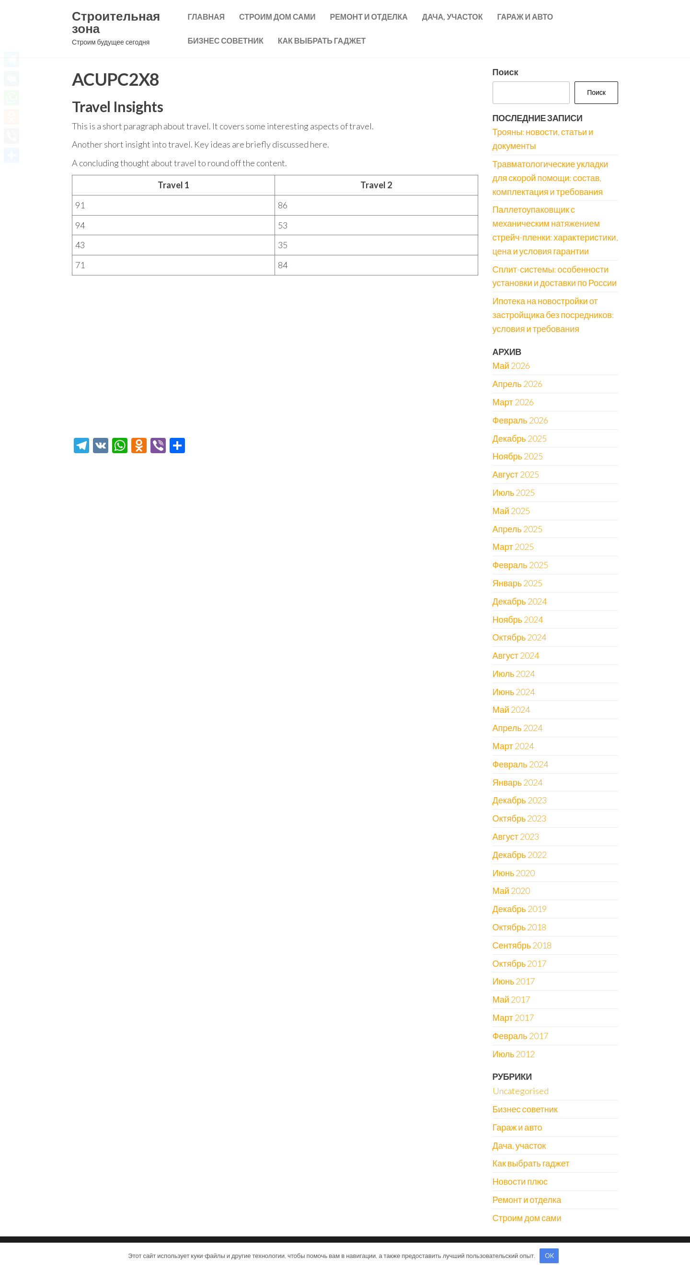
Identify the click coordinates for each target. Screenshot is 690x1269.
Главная (206, 16)
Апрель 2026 (517, 383)
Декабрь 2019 (520, 908)
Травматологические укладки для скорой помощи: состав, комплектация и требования (551, 178)
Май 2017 (511, 999)
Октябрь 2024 (520, 637)
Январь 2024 (518, 782)
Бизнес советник (225, 40)
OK (549, 1255)
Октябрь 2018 (520, 927)
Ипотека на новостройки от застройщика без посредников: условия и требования (553, 315)
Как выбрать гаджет (322, 40)
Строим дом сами (277, 16)
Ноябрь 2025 (518, 456)
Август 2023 (516, 836)
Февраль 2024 (520, 764)
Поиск (505, 72)
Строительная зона (116, 22)
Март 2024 (513, 746)
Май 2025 (511, 510)
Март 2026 (513, 402)
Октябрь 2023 (520, 818)
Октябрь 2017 (520, 963)
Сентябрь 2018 (522, 945)
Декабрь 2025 (520, 438)
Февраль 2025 (520, 565)
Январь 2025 (518, 583)
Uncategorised (521, 1091)
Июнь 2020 (514, 873)
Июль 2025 (514, 492)
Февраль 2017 (520, 1035)
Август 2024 (516, 655)
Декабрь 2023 (520, 800)
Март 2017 (513, 1017)
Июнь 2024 (514, 691)
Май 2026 (511, 365)
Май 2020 (511, 890)
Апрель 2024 (517, 727)
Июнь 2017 (514, 981)
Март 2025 (513, 546)
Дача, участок (452, 16)
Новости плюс (520, 1181)
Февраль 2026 (520, 420)
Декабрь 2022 (520, 854)
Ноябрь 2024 (518, 619)
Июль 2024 (514, 673)
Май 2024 (511, 709)
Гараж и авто (525, 16)
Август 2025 (516, 474)
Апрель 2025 (517, 529)
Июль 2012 (514, 1054)
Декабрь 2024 (520, 601)
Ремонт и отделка (368, 16)
